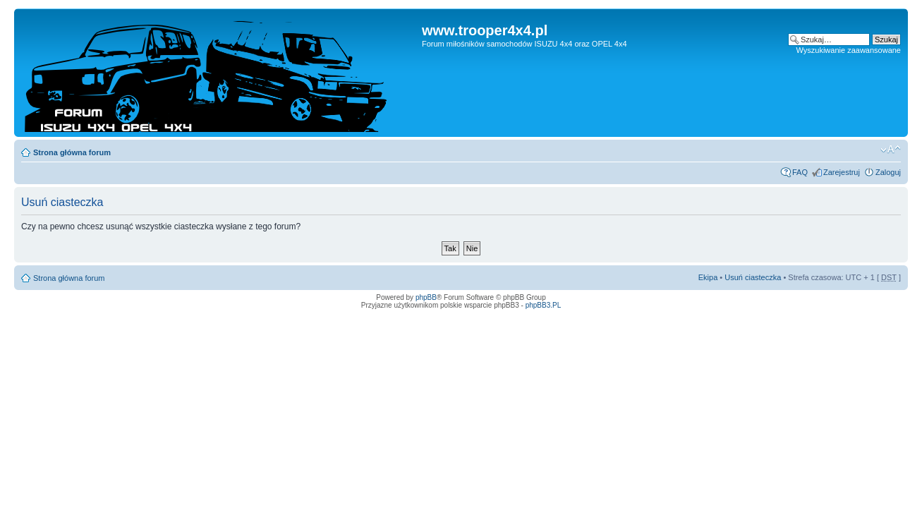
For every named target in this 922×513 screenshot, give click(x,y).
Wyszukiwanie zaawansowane (848, 50)
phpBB (426, 297)
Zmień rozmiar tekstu (890, 149)
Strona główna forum (72, 152)
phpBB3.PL (544, 305)
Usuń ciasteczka (752, 277)
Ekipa (708, 277)
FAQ (800, 172)
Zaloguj (888, 172)
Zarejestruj (841, 172)
